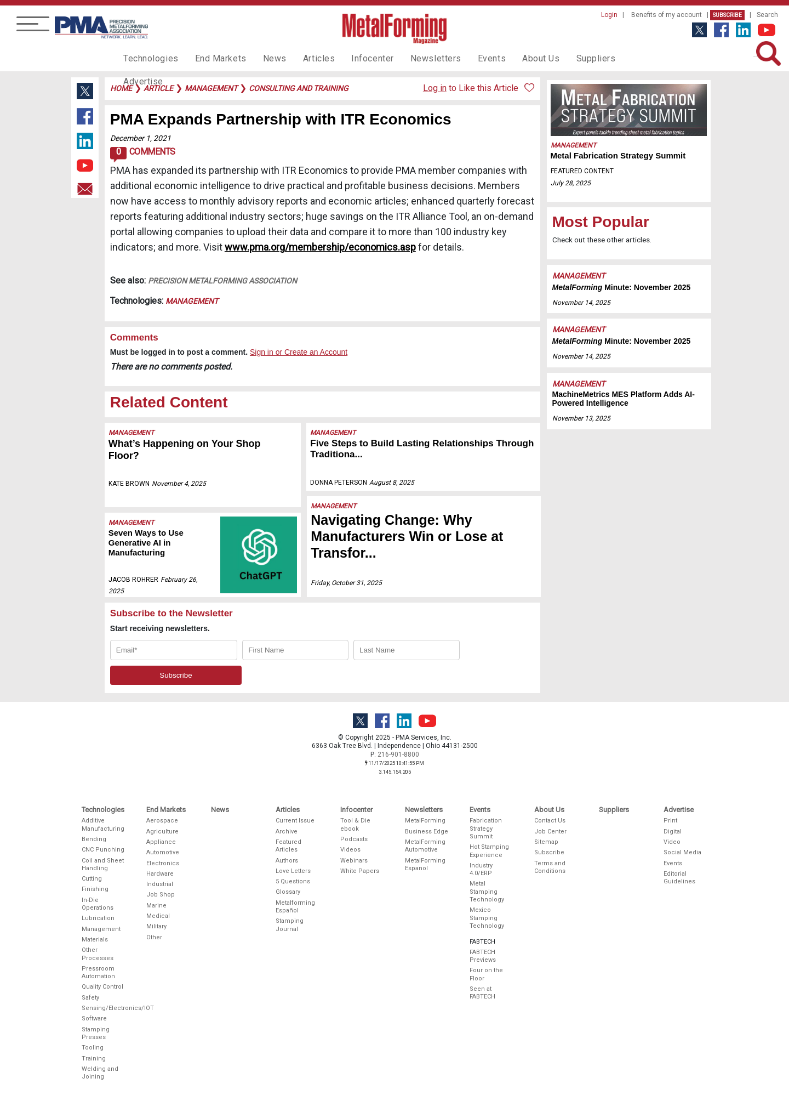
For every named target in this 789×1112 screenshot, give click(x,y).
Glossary (288, 891)
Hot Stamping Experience (489, 850)
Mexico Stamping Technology (487, 917)
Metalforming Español (295, 906)
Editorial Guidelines (679, 877)
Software (94, 1018)
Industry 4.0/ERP (481, 869)
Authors (287, 860)
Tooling (93, 1047)
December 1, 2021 (140, 138)
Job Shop (160, 894)
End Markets (213, 58)
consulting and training (298, 88)
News (263, 58)
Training (94, 1058)
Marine (156, 905)
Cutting (92, 878)
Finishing (95, 889)
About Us (510, 58)
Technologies (148, 58)
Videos (350, 849)
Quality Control (102, 986)
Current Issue (295, 820)
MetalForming (425, 820)
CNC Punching (103, 849)
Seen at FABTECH (482, 992)
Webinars (354, 860)
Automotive (162, 852)
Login (609, 15)
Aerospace (162, 820)
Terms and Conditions (549, 867)
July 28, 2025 (571, 183)
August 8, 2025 (392, 482)
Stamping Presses (96, 1033)
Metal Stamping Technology (487, 891)
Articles (303, 58)
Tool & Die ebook (355, 824)
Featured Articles (288, 845)
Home (121, 88)
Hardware (160, 873)
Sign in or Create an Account (298, 352)
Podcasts (354, 839)
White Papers (359, 871)
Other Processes (97, 953)
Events (464, 58)
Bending (94, 839)
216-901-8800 (398, 754)
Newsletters (412, 58)
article (158, 88)
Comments (142, 154)
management (211, 88)
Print (670, 820)
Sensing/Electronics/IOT (103, 1008)
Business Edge (426, 831)
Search (767, 15)
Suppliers (561, 58)
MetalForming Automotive (425, 845)
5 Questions (293, 881)
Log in (435, 88)
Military (156, 926)
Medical (158, 916)
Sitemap (546, 842)
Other (154, 937)
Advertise (614, 58)
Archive (287, 831)
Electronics (162, 863)
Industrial (159, 884)
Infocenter (354, 58)
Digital (673, 831)
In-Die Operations (97, 904)
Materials (95, 939)
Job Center (550, 831)
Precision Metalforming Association (222, 280)
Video (672, 842)
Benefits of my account (666, 15)
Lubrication (98, 918)
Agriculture (162, 831)
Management (191, 301)
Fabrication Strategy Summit (486, 828)
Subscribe (727, 15)
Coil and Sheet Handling (103, 864)
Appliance (161, 842)
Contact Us (549, 820)
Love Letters (293, 871)
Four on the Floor (486, 974)
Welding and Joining (100, 1072)
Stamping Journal (290, 924)
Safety (90, 997)
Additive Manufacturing (103, 824)
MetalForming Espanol (425, 864)
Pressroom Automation (98, 972)
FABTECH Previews (483, 956)
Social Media (682, 852)
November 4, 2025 (179, 483)
